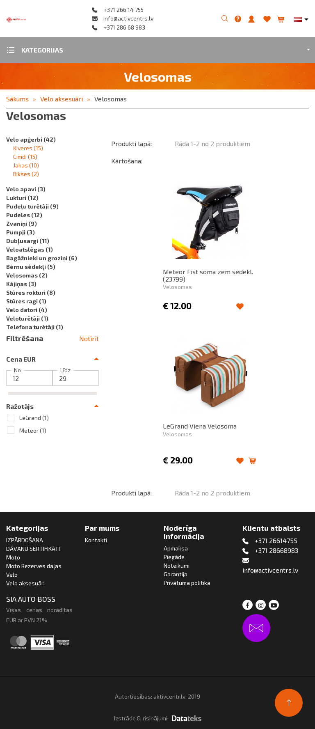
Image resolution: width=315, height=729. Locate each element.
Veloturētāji (27, 318)
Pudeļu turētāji (32, 206)
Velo (12, 574)
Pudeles (24, 214)
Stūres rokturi (30, 292)
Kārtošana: (126, 161)
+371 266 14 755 (123, 9)
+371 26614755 (276, 540)
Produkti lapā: (131, 143)
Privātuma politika (187, 582)
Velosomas (110, 99)
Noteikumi (176, 565)
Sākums (17, 99)
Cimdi (25, 156)
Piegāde (174, 556)
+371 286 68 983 (124, 27)
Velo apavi (26, 189)
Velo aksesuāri (61, 99)
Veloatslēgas (29, 249)
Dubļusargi (27, 240)
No (17, 370)
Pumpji (20, 232)
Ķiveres (28, 147)
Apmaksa (176, 548)
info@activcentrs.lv (128, 18)
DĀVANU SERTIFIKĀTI (33, 548)
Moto (13, 557)
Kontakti (96, 539)
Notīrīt (89, 338)
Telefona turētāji (34, 326)
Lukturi (22, 197)
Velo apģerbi (31, 139)
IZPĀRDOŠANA (24, 539)
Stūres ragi (26, 301)
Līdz (65, 370)
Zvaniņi (21, 223)
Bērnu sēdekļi (30, 266)
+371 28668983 (276, 550)
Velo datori (26, 309)
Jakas (26, 165)
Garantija (175, 574)
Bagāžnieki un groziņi (41, 257)
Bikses (26, 173)
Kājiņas (21, 283)
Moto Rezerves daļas (34, 565)
